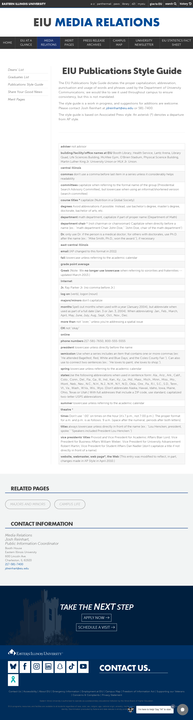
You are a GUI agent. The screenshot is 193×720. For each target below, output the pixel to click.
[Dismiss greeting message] (173, 706)
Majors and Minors (27, 504)
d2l (133, 3)
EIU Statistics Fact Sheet (176, 43)
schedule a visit (96, 627)
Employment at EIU (92, 691)
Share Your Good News (25, 92)
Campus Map (119, 43)
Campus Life (69, 504)
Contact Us (15, 691)
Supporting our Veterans (171, 691)
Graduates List (18, 77)
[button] (182, 709)
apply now (96, 617)
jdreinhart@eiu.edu (119, 108)
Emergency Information (66, 691)
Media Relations (49, 43)
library (125, 3)
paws (117, 3)
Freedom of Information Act (138, 691)
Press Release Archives (94, 43)
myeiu (141, 3)
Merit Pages (69, 43)
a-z (93, 3)
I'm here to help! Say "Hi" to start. (155, 709)
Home (7, 42)
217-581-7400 (14, 564)
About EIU (44, 691)
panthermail (104, 3)
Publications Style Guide (25, 84)
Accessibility (30, 691)
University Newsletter (144, 43)
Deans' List (16, 70)
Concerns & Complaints (86, 695)
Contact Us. (124, 667)
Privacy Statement (112, 695)
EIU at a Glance (26, 43)
